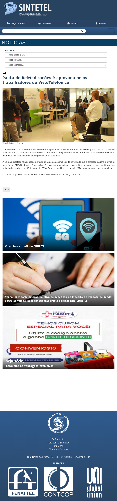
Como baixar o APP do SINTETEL (24, 246)
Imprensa (58, 446)
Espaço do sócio (16, 23)
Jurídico (72, 23)
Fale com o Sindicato (58, 442)
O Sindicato (58, 439)
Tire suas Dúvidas (58, 449)
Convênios (44, 23)
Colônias (101, 23)
